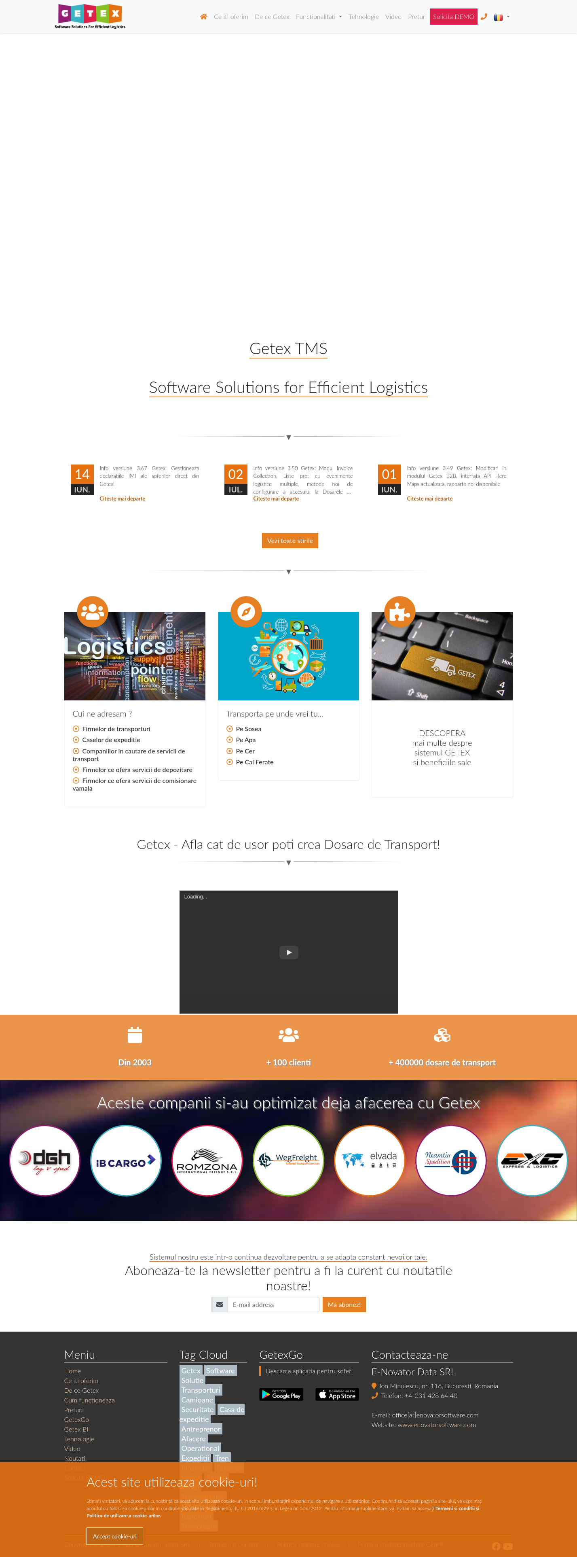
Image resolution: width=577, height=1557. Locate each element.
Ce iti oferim (231, 16)
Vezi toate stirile (290, 540)
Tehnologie (364, 16)
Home (72, 1371)
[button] (501, 16)
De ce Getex (272, 16)
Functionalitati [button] (316, 16)
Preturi (417, 16)
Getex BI (76, 1429)
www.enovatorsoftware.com (436, 1424)
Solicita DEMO (453, 16)
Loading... (195, 961)
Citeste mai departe (123, 498)
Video (393, 16)
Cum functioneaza (89, 1400)
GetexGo (76, 1419)
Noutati (74, 1458)
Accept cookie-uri (115, 1536)
